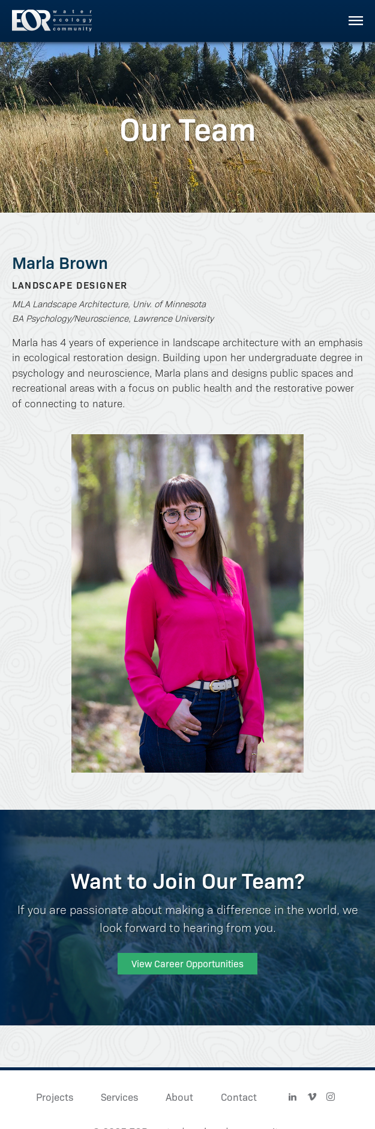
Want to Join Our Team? (188, 879)
